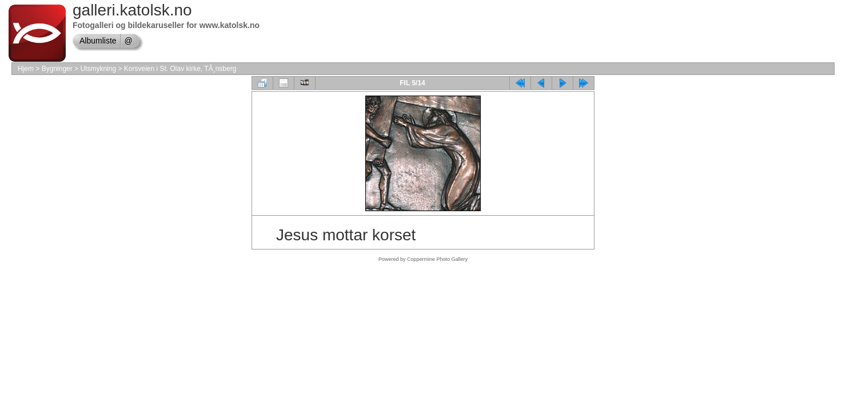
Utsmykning (98, 69)
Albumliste (98, 40)
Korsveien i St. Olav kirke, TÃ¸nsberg (180, 69)
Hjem (26, 69)
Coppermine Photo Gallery (437, 259)
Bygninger (57, 69)
